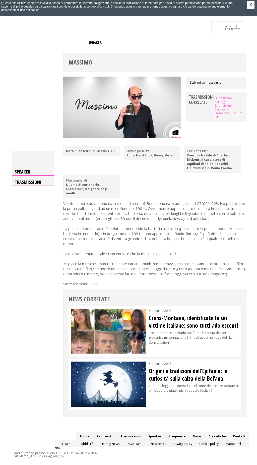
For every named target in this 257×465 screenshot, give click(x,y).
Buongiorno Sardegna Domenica (223, 109)
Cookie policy (209, 444)
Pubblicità (87, 444)
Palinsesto (32, 42)
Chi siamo (65, 444)
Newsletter (158, 444)
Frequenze (115, 42)
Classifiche (150, 42)
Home (14, 42)
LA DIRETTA (233, 27)
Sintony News (110, 444)
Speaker (95, 42)
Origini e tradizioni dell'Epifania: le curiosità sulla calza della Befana (188, 374)
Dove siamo (135, 444)
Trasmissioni (28, 182)
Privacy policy (182, 444)
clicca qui (103, 6)
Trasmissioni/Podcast (65, 42)
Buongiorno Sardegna (223, 100)
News (132, 42)
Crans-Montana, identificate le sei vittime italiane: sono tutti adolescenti (193, 321)
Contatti (18, 52)
